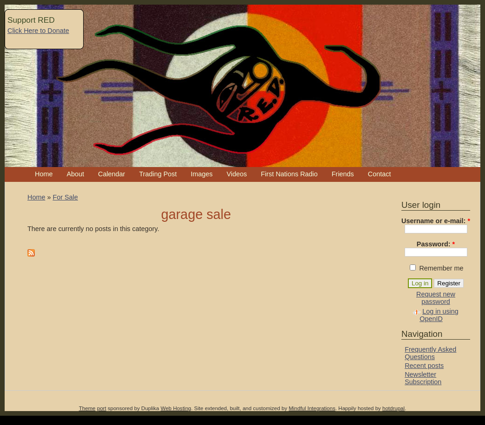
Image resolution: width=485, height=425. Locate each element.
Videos (237, 174)
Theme (87, 408)
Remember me (436, 268)
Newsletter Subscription (423, 378)
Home (43, 174)
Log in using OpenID (439, 315)
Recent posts (424, 365)
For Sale (65, 197)
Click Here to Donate (38, 30)
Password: (436, 244)
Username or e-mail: (435, 221)
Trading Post (158, 174)
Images (201, 174)
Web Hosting (176, 408)
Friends (343, 174)
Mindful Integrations (311, 408)
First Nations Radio (289, 174)
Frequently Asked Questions (430, 353)
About (75, 174)
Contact (379, 174)
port (101, 408)
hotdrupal (393, 408)
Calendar (111, 174)
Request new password (435, 297)
